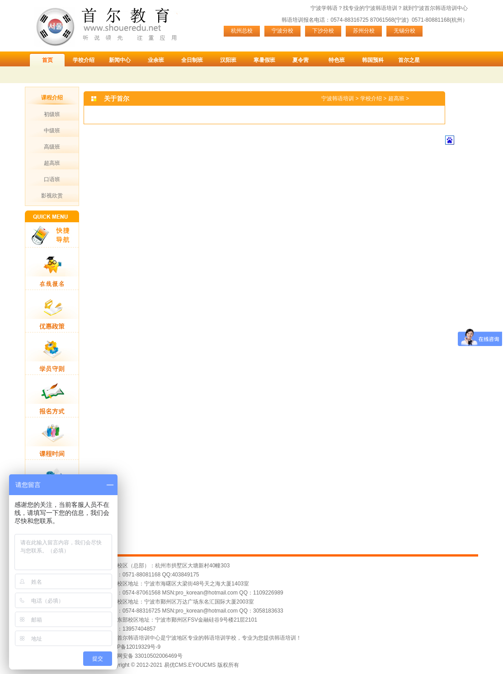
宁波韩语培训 (381, 8)
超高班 (52, 163)
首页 (47, 60)
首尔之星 (409, 60)
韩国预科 (373, 60)
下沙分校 (323, 31)
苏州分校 (364, 31)
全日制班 (192, 60)
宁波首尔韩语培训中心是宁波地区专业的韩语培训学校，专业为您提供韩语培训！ (203, 638)
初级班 (52, 114)
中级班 (52, 130)
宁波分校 (282, 31)
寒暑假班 (264, 60)
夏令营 (300, 60)
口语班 (52, 179)
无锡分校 (404, 31)
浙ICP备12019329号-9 (133, 647)
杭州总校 (242, 31)
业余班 (156, 60)
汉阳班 (228, 60)
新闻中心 (120, 60)
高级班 (52, 147)
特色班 (337, 60)
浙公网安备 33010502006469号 (144, 656)
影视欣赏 (52, 195)
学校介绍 (83, 60)
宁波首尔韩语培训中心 (441, 8)
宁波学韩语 (324, 8)
